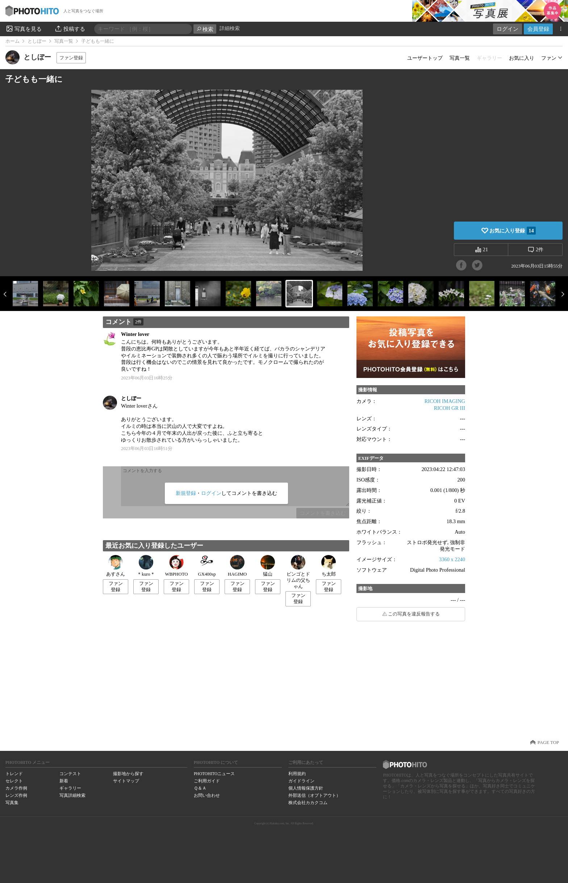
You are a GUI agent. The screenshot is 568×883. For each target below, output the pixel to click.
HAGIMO (237, 566)
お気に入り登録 (512, 231)
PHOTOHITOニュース (214, 773)
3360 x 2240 (452, 559)
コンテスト (70, 773)
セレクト (14, 781)
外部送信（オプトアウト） (314, 795)
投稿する (69, 29)
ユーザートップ (425, 58)
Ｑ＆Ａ (200, 788)
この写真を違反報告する (414, 614)
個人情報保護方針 (305, 788)
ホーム (12, 41)
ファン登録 (71, 57)
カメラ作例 (16, 788)
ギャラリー (70, 788)
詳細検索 (230, 28)
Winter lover (135, 334)
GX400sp (207, 566)
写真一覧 (63, 41)
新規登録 (186, 493)
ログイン (507, 29)
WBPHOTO (176, 566)
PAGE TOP (548, 742)
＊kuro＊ (146, 566)
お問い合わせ (207, 795)
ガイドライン (301, 781)
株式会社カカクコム (307, 802)
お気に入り (521, 58)
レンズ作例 (16, 795)
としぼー (37, 41)
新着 (63, 781)
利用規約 (297, 773)
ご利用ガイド (207, 781)
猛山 (267, 566)
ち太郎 (328, 566)
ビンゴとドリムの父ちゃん (298, 572)
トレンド (14, 773)
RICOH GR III (449, 408)
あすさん (115, 566)
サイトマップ (126, 781)
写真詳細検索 (72, 795)
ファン (548, 58)
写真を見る (23, 29)
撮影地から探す (128, 773)
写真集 (11, 802)
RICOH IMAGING (445, 401)
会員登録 (538, 29)
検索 (204, 29)
